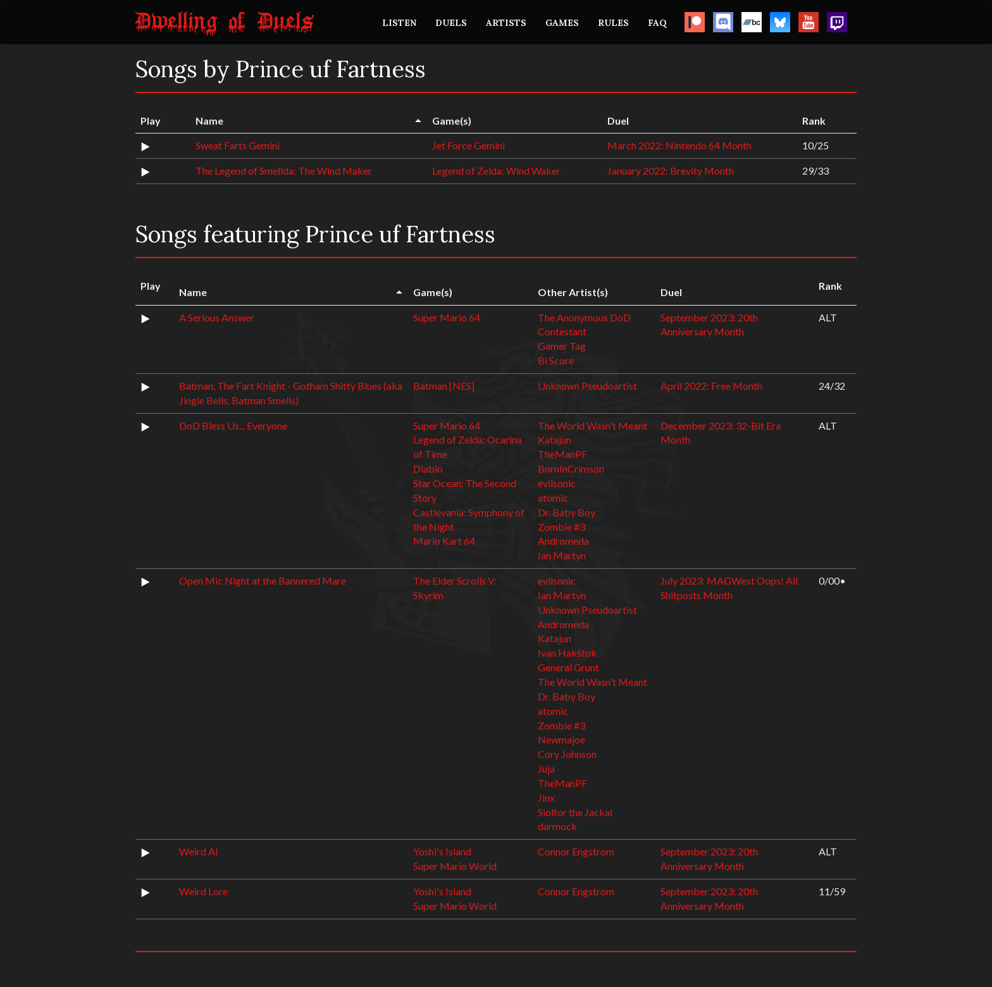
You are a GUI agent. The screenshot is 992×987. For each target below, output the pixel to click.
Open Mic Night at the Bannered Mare (262, 580)
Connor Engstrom (576, 851)
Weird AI (198, 851)
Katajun (554, 439)
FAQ (657, 22)
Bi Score (556, 360)
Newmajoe (561, 739)
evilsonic (557, 483)
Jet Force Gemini (468, 145)
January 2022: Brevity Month (670, 170)
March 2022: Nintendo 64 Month (679, 145)
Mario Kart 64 (444, 541)
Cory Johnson (567, 754)
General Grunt (568, 667)
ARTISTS (506, 22)
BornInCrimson (571, 468)
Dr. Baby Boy (566, 512)
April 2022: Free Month (711, 386)
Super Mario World (455, 866)
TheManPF (562, 454)
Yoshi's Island (442, 851)
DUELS (451, 22)
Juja (546, 768)
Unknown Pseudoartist (587, 386)
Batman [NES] (443, 386)
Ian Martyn (562, 555)
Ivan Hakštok (567, 653)
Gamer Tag (562, 346)
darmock (557, 826)
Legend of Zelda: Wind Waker (496, 170)
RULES (613, 22)
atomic (553, 498)
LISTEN (399, 22)
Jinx (546, 797)
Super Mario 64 (446, 317)
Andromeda (563, 541)
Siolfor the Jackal (575, 812)
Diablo (428, 468)
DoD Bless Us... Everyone (233, 425)
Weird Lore (203, 891)
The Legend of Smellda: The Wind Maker (283, 170)
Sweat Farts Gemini (237, 145)
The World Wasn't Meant (592, 425)
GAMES (562, 22)
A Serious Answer (216, 317)
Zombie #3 (561, 527)
